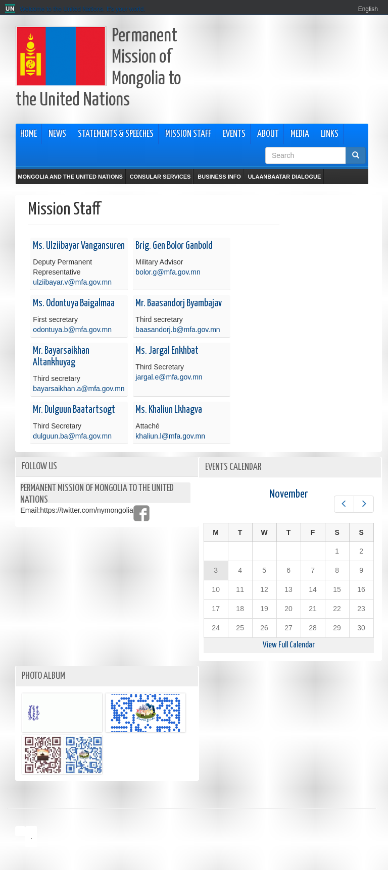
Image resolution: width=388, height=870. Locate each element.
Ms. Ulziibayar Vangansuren (79, 246)
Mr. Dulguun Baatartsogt (74, 410)
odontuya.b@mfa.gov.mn (72, 329)
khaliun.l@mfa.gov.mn (170, 436)
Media (299, 134)
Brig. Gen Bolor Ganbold (174, 246)
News (57, 134)
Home (28, 134)
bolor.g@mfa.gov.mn (167, 272)
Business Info (219, 177)
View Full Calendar (289, 645)
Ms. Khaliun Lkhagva (168, 410)
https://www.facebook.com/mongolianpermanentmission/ (141, 513)
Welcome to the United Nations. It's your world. (83, 9)
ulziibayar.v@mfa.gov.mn (72, 282)
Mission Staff (188, 134)
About (268, 134)
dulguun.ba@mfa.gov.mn (72, 436)
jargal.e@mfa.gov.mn (168, 377)
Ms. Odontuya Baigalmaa (74, 303)
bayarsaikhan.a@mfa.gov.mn (78, 389)
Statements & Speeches (116, 134)
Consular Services (160, 177)
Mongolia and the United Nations (70, 177)
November (288, 494)
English (368, 9)
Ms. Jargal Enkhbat (167, 351)
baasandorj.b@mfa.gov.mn (177, 329)
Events (234, 134)
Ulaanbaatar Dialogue (284, 177)
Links (329, 134)
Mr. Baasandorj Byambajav (178, 303)
